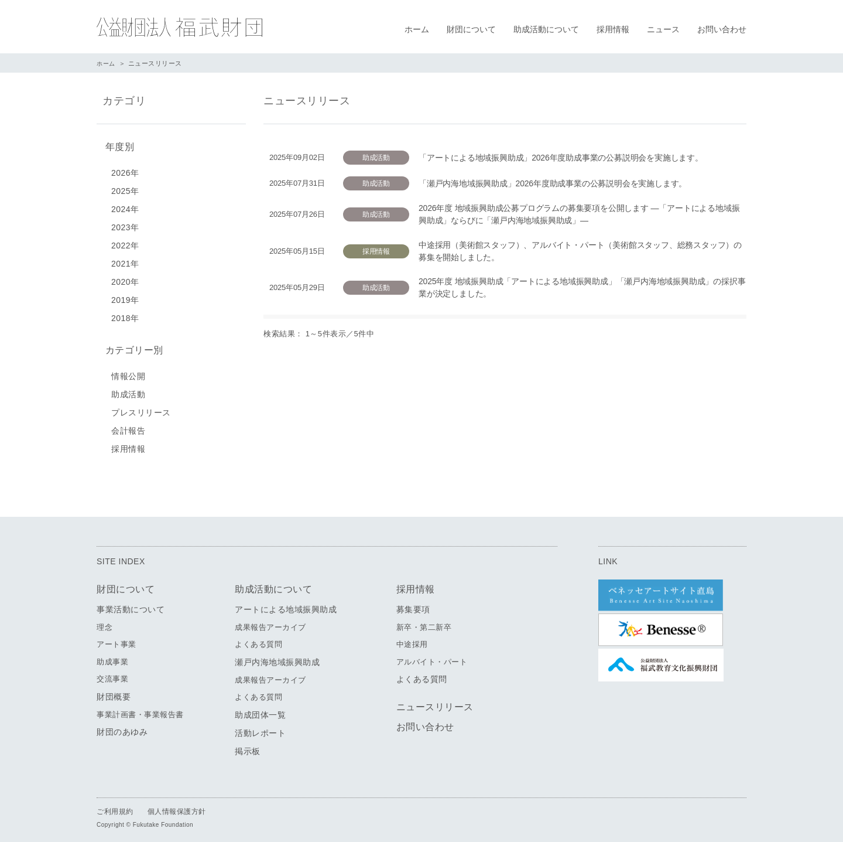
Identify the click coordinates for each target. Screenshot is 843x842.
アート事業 (116, 640)
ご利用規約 (115, 807)
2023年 (125, 225)
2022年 (125, 243)
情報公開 (128, 371)
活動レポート (260, 728)
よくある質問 (258, 640)
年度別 (117, 146)
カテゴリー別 (131, 347)
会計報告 (128, 426)
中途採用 (412, 640)
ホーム (417, 29)
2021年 (125, 261)
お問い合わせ (721, 29)
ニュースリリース (435, 703)
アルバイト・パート (432, 657)
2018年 (125, 316)
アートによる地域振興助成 (286, 604)
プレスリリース (141, 408)
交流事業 (112, 674)
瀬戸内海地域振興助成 (277, 657)
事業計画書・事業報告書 (140, 709)
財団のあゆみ (122, 727)
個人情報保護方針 (177, 807)
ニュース (663, 29)
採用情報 (613, 29)
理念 (104, 622)
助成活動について (546, 29)
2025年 (125, 188)
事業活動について (131, 604)
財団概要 (114, 692)
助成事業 (112, 657)
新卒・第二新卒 (424, 622)
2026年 (125, 170)
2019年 (125, 297)
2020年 (125, 279)
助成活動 (128, 389)
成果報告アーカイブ (270, 622)
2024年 (125, 207)
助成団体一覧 (260, 710)
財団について (471, 29)
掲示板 (248, 746)
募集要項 (413, 604)
